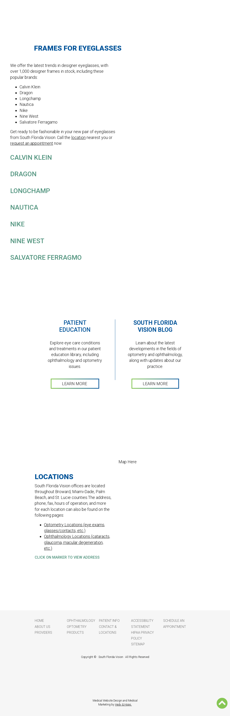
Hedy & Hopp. (123, 704)
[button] (222, 703)
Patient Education (75, 326)
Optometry (77, 627)
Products (75, 632)
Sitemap (138, 644)
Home (39, 621)
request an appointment (31, 143)
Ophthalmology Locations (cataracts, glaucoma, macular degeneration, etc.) (77, 542)
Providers (43, 632)
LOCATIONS (54, 477)
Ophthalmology (81, 621)
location (78, 137)
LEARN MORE (75, 383)
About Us (42, 627)
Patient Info (109, 621)
